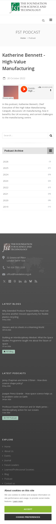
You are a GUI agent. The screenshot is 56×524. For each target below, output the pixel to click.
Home (23, 38)
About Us (8, 451)
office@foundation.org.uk (19, 274)
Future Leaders (11, 465)
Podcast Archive (13, 150)
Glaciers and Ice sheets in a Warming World (23, 327)
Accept (28, 509)
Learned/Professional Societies (19, 469)
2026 (27, 161)
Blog (6, 474)
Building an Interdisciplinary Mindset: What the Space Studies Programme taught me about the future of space (27, 340)
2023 (27, 180)
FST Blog (8, 351)
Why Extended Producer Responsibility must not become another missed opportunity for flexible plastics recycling (25, 313)
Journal (7, 460)
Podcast (8, 478)
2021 (27, 193)
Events (7, 455)
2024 (27, 174)
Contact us (9, 483)
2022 (27, 187)
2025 (27, 167)
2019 (27, 206)
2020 (27, 200)
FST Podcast (10, 418)
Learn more (18, 501)
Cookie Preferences (28, 517)
